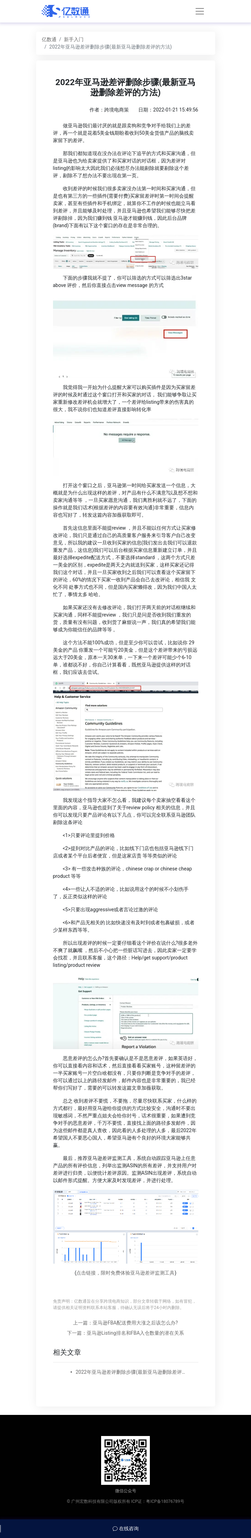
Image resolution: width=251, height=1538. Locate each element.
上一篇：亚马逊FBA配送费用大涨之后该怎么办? (125, 1323)
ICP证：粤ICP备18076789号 (157, 1501)
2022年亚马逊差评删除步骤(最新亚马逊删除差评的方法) (133, 1372)
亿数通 (49, 39)
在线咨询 (125, 1528)
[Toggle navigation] (200, 11)
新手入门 (74, 39)
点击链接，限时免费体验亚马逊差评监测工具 (125, 1273)
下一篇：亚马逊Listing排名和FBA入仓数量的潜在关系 (125, 1333)
